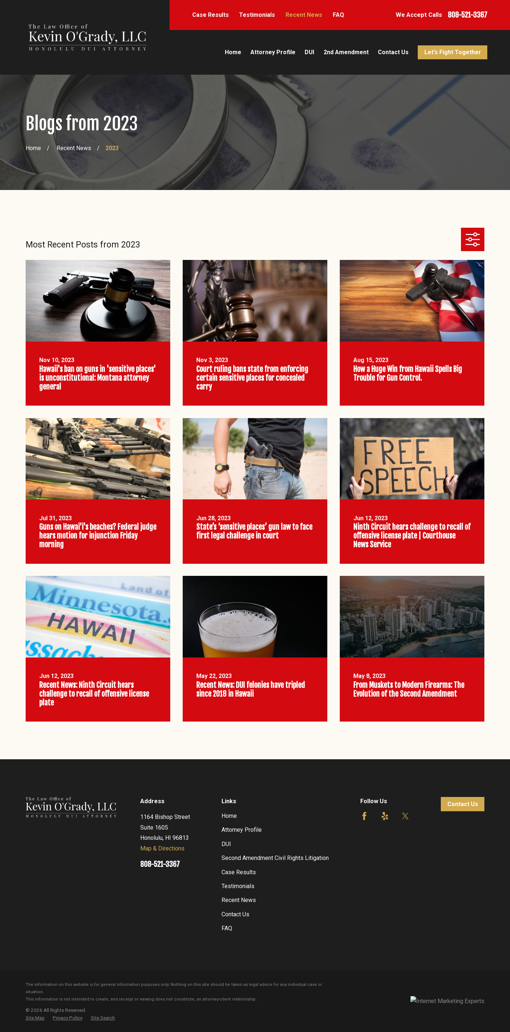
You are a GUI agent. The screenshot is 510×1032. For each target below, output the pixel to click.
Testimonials (257, 14)
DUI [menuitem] (309, 52)
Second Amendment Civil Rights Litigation (275, 857)
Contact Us (235, 914)
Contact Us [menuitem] (393, 52)
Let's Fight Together (452, 52)
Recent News (304, 14)
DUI (226, 844)
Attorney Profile (242, 829)
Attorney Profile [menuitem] (272, 52)
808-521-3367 (467, 15)
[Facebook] (364, 816)
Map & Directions (162, 848)
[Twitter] (405, 816)
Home (229, 815)
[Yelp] (385, 816)
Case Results (210, 14)
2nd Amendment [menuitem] (346, 52)
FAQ (338, 14)
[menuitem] (35, 1018)
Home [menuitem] (233, 52)
